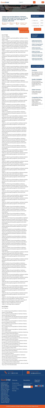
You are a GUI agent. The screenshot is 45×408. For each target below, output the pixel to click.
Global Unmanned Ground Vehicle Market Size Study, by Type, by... (37, 48)
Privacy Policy (15, 383)
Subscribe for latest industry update (27, 384)
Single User (35, 20)
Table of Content (13, 28)
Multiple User (36, 23)
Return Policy (15, 388)
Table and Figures (23, 28)
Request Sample (24, 31)
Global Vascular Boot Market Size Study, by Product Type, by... (37, 41)
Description (4, 28)
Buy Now (37, 29)
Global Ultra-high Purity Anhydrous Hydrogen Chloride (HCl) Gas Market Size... (37, 55)
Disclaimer (14, 386)
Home (2, 9)
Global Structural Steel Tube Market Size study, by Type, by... (37, 59)
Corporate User (36, 25)
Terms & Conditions (17, 385)
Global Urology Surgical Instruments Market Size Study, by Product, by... (37, 45)
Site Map (14, 390)
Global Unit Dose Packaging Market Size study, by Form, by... (37, 52)
